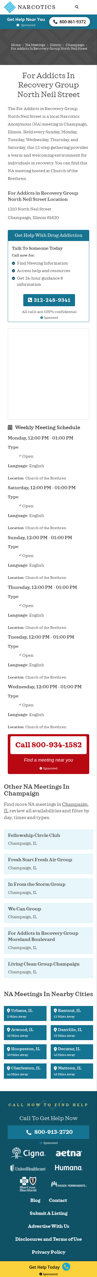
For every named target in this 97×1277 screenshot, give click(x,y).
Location (16, 478)
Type (13, 447)
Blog (35, 1200)
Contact (58, 1200)
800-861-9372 (69, 22)
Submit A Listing (49, 1213)
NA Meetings (35, 45)
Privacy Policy (48, 1252)
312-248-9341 (49, 300)
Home (16, 45)
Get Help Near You (26, 19)
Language (17, 466)
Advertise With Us (48, 1226)
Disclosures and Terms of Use (48, 1239)
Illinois (55, 45)
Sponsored (48, 1274)
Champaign (75, 45)
